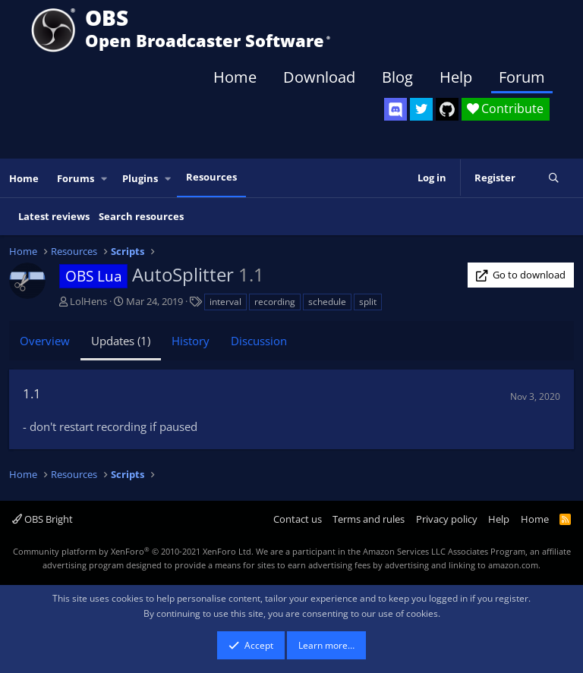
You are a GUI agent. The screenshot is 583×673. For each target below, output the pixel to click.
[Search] (554, 178)
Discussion (259, 340)
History (191, 340)
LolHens (88, 301)
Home (235, 77)
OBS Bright (42, 519)
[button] (105, 178)
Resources (211, 177)
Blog (397, 77)
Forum (522, 77)
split (368, 301)
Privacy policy (446, 519)
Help (456, 77)
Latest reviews (54, 216)
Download (319, 77)
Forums (75, 178)
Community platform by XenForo (133, 551)
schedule (327, 301)
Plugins (140, 178)
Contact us (297, 519)
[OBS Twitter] (421, 109)
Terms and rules (368, 519)
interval (225, 301)
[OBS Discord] (395, 109)
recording (274, 301)
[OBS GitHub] (447, 109)
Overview (45, 340)
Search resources (141, 216)
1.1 (32, 393)
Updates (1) (120, 340)
